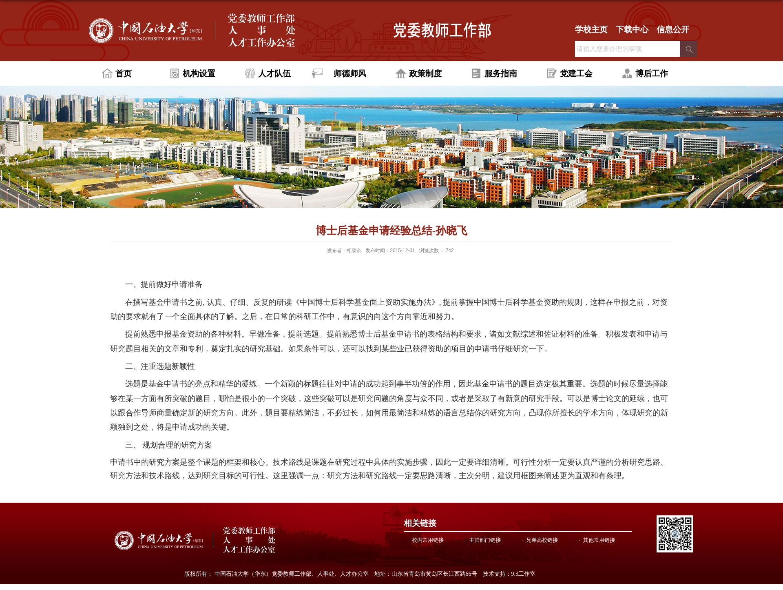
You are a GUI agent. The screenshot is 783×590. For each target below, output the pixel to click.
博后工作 (651, 73)
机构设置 (199, 73)
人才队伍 (274, 73)
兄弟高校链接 (542, 540)
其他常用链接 (599, 540)
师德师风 (350, 73)
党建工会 (576, 73)
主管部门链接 (485, 540)
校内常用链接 (428, 540)
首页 (123, 73)
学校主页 (591, 29)
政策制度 (425, 73)
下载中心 (632, 29)
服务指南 (500, 73)
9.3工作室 (523, 574)
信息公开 (673, 29)
